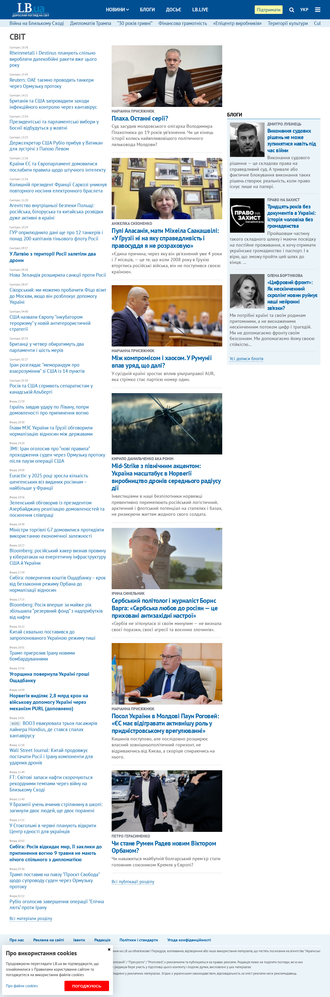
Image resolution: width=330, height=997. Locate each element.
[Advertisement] (273, 68)
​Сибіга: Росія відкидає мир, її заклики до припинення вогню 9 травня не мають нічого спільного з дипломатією (58, 851)
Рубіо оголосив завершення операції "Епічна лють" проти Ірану (58, 902)
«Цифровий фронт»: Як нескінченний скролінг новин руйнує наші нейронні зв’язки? (292, 295)
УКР (304, 9)
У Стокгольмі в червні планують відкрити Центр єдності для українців (58, 826)
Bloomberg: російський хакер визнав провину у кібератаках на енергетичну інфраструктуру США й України (58, 555)
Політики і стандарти (139, 939)
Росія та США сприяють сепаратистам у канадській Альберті (58, 387)
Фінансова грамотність (183, 23)
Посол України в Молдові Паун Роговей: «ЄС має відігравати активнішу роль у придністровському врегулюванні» (165, 723)
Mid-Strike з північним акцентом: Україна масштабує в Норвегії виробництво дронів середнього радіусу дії (166, 477)
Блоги (147, 9)
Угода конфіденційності (189, 939)
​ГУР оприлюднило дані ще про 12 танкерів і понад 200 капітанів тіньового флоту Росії (58, 234)
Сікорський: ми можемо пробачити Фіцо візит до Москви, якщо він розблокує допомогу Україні (58, 294)
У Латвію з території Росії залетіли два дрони (58, 255)
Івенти (79, 939)
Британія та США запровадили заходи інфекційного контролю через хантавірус (58, 102)
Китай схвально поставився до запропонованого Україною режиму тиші (58, 633)
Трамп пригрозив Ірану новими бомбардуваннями (58, 654)
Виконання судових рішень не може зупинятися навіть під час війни (291, 140)
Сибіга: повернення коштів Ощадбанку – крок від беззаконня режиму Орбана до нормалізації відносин (58, 582)
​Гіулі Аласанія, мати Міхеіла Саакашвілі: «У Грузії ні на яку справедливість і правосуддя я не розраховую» (165, 238)
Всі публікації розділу (133, 881)
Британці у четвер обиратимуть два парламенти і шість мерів (58, 345)
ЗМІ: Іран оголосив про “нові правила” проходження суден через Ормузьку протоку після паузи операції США (58, 453)
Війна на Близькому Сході (37, 23)
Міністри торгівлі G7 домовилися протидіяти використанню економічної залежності (58, 531)
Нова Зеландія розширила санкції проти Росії (58, 273)
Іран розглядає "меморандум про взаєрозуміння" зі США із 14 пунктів (58, 366)
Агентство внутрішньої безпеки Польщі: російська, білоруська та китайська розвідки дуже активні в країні (58, 210)
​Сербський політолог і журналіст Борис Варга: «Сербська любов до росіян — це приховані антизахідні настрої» (165, 608)
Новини (117, 9)
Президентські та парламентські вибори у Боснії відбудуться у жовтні (58, 123)
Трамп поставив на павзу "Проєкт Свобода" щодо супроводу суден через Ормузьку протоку (58, 878)
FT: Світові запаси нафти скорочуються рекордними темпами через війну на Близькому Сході (58, 782)
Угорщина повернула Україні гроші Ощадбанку (58, 675)
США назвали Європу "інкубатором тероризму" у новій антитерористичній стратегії (58, 321)
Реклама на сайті (48, 939)
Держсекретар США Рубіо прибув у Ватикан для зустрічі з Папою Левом (58, 144)
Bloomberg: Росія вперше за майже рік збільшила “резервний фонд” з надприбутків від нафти (58, 609)
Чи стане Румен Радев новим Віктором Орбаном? (164, 847)
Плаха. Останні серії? (140, 118)
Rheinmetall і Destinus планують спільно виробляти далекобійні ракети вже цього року (58, 57)
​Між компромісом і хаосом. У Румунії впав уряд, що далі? (162, 361)
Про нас (17, 939)
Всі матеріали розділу (31, 918)
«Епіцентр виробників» (237, 23)
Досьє (173, 9)
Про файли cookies (22, 985)
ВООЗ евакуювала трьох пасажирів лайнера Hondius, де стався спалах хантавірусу (58, 727)
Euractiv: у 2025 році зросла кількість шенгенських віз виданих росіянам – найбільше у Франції (58, 480)
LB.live (200, 9)
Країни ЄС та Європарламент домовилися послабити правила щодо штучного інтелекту (58, 165)
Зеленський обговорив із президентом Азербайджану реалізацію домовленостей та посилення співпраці (58, 507)
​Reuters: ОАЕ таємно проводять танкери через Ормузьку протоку (58, 81)
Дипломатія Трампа (90, 23)
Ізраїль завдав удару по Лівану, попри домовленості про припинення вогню (58, 408)
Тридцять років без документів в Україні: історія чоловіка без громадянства (291, 216)
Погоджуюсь (86, 986)
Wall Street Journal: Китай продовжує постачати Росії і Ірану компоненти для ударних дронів (58, 754)
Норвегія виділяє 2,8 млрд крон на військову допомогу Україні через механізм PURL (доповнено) (58, 700)
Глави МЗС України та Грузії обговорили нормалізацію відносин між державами (58, 429)
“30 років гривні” (134, 23)
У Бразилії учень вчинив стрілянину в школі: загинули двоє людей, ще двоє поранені (58, 806)
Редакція (102, 939)
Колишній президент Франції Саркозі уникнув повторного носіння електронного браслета (58, 186)
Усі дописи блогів (246, 358)
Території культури (288, 23)
